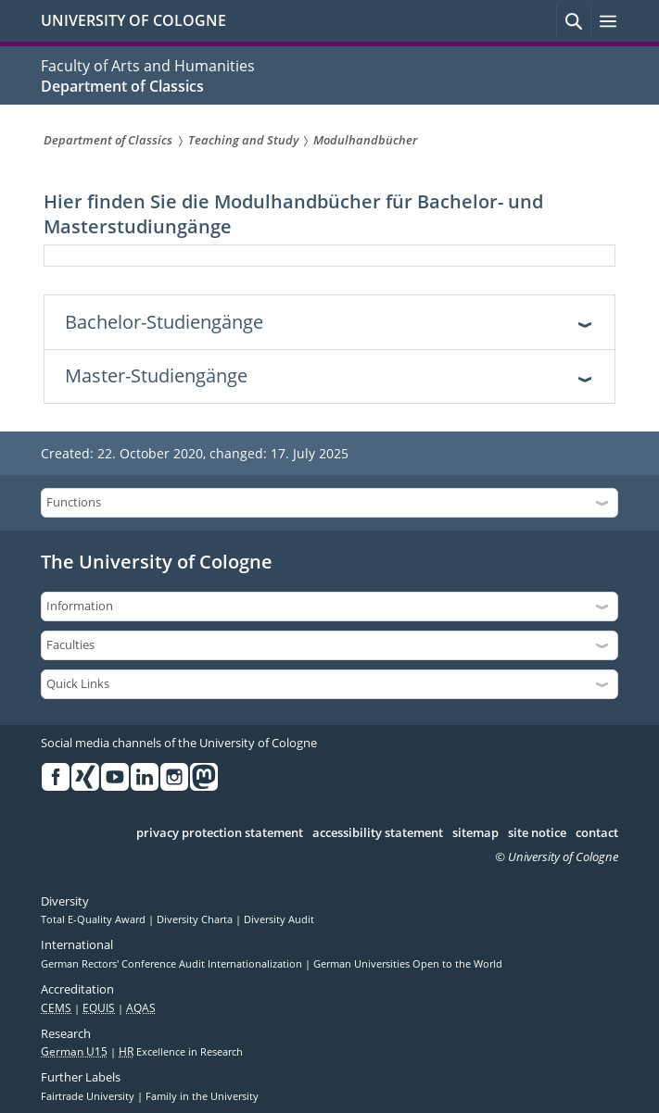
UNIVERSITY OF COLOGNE (133, 20)
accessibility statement (377, 833)
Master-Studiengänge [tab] (156, 375)
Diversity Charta (196, 919)
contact (597, 833)
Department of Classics (122, 86)
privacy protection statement (219, 833)
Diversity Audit (279, 919)
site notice (537, 833)
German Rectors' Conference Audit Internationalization (173, 963)
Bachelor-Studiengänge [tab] (164, 321)
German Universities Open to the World (407, 963)
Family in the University (202, 1096)
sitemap (475, 833)
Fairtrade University (89, 1096)
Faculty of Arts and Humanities (148, 66)
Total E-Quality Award (94, 919)
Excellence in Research (181, 1051)
